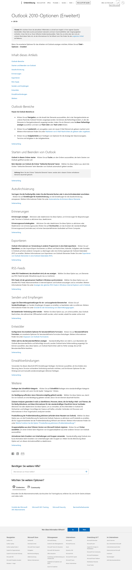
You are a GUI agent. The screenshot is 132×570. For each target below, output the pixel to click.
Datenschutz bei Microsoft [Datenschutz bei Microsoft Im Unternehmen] (113, 550)
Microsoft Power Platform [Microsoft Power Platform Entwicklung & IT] (93, 558)
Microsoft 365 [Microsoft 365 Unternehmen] (69, 553)
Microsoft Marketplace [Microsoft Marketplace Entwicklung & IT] (92, 555)
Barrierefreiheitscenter (81, 507)
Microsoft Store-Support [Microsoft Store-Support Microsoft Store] (34, 547)
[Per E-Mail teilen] (21, 453)
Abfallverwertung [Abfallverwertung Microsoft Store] (32, 557)
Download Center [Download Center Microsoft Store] (32, 543)
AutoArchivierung (18, 69)
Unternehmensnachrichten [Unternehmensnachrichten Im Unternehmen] (113, 547)
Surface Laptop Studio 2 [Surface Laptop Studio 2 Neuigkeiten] (12, 547)
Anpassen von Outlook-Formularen (35, 337)
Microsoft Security (59, 507)
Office (49, 3)
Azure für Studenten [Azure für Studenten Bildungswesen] (52, 566)
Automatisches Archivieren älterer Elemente (64, 199)
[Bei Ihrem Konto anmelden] (122, 2)
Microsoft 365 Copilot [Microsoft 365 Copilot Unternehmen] (71, 557)
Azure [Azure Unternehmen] (67, 547)
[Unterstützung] (29, 3)
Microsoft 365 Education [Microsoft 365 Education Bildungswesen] (53, 550)
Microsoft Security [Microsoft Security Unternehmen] (70, 543)
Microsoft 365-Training (40, 507)
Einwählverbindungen (19, 94)
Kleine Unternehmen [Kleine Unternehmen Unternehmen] (71, 563)
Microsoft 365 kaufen (85, 3)
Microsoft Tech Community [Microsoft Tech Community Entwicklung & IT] (93, 552)
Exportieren (16, 78)
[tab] (19, 487)
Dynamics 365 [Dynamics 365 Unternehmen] (69, 550)
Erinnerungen (16, 74)
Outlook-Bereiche (18, 61)
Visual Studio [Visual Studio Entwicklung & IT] (90, 565)
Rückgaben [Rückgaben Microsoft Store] (30, 550)
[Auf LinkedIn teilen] (16, 453)
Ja (73, 530)
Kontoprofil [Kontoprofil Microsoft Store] (30, 540)
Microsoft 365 (41, 3)
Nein (84, 530)
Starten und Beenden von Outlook (24, 65)
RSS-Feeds (15, 82)
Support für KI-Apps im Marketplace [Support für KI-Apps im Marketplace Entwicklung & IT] (92, 547)
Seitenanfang (16, 144)
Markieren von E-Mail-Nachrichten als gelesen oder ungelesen (67, 131)
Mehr (72, 3)
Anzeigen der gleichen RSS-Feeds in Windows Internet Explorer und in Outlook (62, 285)
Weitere (14, 98)
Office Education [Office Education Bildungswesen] (51, 553)
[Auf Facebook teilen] (13, 453)
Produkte (56, 3)
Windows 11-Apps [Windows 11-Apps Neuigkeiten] (11, 563)
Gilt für (15, 21)
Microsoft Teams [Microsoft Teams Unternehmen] (70, 560)
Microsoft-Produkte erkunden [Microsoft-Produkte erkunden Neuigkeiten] (14, 560)
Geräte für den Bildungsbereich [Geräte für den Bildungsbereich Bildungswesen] (55, 543)
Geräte (65, 3)
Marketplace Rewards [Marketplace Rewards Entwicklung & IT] (92, 562)
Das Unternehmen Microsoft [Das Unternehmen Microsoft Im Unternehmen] (114, 543)
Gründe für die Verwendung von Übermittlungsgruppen (54, 307)
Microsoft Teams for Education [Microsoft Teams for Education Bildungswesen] (55, 547)
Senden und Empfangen (20, 86)
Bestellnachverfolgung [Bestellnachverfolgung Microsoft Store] (33, 553)
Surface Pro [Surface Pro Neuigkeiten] (9, 540)
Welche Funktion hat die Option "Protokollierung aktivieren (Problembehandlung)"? (45, 423)
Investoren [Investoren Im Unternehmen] (109, 553)
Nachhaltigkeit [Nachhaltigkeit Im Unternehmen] (110, 557)
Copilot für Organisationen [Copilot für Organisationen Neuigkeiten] (13, 550)
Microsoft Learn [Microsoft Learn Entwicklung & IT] (91, 543)
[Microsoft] (14, 3)
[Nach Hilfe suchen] (118, 2)
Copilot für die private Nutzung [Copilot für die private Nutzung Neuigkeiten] (14, 553)
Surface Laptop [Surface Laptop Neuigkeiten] (10, 543)
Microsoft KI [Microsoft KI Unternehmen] (69, 540)
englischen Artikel (78, 36)
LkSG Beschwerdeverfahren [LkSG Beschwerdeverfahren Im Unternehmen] (113, 560)
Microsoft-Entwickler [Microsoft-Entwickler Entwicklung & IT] (92, 540)
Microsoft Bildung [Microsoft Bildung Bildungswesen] (51, 540)
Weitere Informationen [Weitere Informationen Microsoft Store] (33, 560)
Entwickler (15, 90)
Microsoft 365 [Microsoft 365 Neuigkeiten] (10, 557)
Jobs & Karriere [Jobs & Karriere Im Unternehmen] (111, 540)
